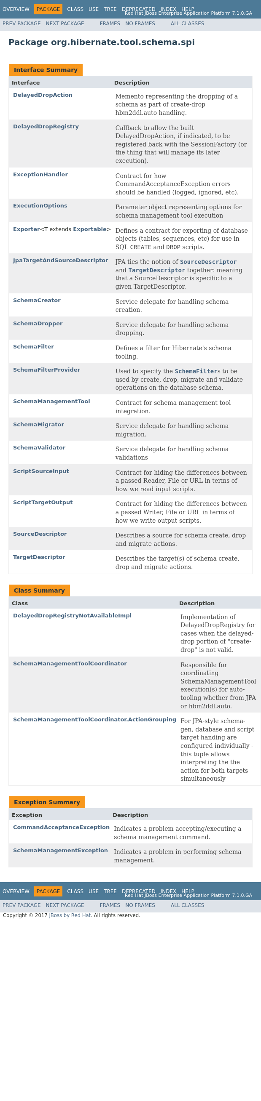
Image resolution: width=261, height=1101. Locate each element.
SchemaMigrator (38, 424)
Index (169, 9)
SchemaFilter (33, 346)
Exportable (89, 229)
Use (94, 9)
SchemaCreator (37, 300)
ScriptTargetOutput (43, 502)
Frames (110, 24)
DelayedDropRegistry (46, 126)
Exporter (26, 229)
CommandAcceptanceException (61, 827)
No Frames (140, 24)
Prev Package (22, 24)
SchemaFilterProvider (46, 370)
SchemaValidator (39, 447)
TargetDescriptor (39, 557)
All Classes (187, 24)
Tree (110, 9)
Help (187, 9)
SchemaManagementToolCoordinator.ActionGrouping (94, 719)
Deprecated (139, 9)
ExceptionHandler (40, 174)
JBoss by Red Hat (70, 915)
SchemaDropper (37, 323)
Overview (16, 9)
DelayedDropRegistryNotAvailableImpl (72, 615)
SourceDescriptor (40, 534)
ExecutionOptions (40, 205)
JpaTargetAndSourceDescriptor (60, 260)
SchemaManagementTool (51, 401)
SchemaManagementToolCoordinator (70, 663)
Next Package (65, 24)
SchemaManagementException (60, 850)
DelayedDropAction (43, 95)
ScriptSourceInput (41, 471)
